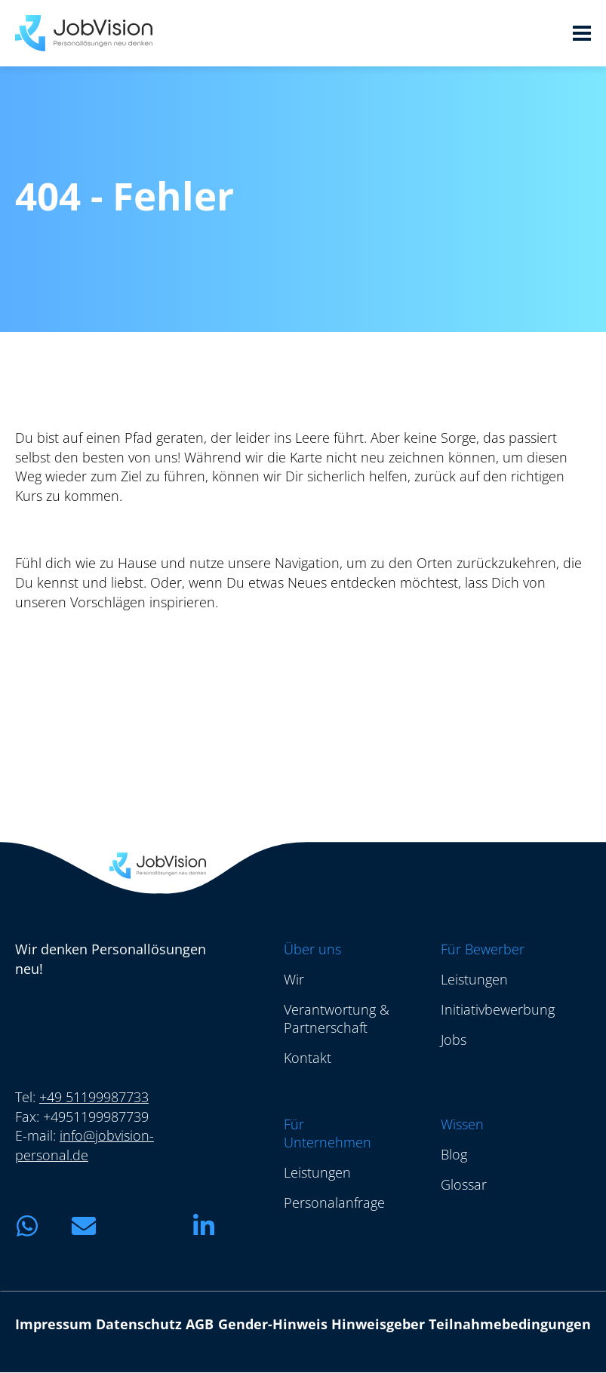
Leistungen (474, 979)
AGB (200, 1325)
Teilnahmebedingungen (510, 1325)
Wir (294, 979)
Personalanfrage (334, 1202)
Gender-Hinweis (273, 1325)
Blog (454, 1154)
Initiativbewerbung (498, 1009)
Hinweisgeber (378, 1325)
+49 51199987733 (94, 1097)
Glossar (464, 1184)
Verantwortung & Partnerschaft (336, 1018)
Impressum (53, 1325)
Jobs (453, 1040)
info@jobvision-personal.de (84, 1146)
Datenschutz (139, 1325)
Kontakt (307, 1058)
